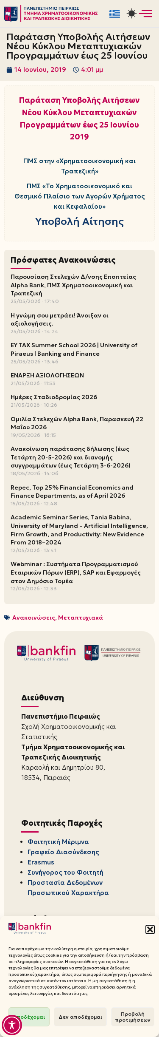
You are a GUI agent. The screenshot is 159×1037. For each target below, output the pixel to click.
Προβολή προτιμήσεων (133, 1017)
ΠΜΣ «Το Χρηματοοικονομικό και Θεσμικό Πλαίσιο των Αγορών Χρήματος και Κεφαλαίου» (79, 196)
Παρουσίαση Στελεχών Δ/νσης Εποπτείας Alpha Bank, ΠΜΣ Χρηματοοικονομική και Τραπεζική (73, 285)
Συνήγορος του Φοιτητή (65, 872)
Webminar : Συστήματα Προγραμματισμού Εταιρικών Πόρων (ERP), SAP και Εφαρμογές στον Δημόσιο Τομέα (76, 572)
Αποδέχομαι (29, 1017)
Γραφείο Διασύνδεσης (63, 852)
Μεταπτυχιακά (80, 617)
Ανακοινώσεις (33, 617)
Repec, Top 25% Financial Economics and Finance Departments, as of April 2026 (72, 492)
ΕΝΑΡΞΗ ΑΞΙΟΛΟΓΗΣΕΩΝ (47, 375)
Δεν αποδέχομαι (80, 1017)
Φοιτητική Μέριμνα (58, 842)
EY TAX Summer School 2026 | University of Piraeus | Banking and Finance (74, 349)
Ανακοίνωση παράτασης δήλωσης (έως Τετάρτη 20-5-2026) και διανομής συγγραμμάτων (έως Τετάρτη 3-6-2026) (71, 457)
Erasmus (41, 862)
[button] (150, 929)
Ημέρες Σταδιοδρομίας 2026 (54, 397)
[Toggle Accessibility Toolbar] (12, 1025)
